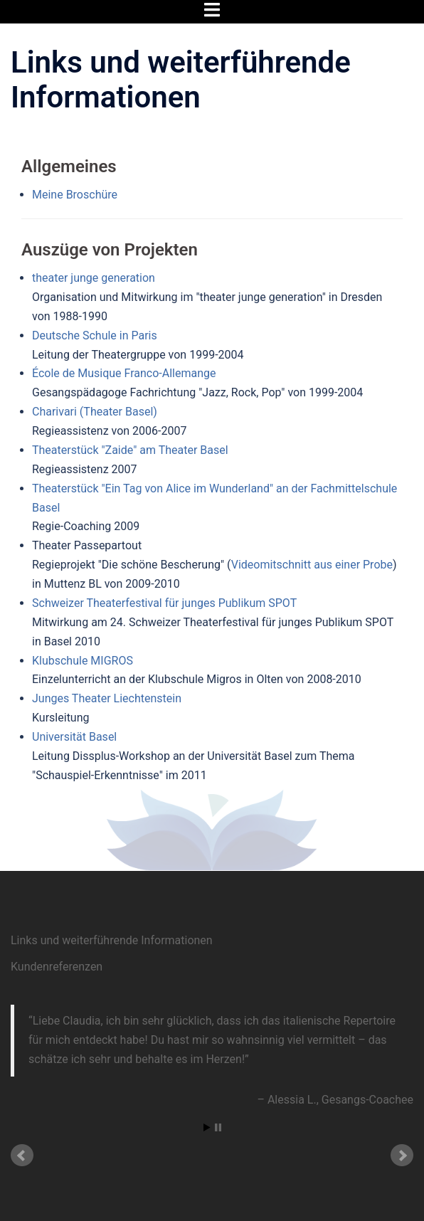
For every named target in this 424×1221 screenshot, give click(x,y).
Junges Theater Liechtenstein (106, 698)
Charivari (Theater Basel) (94, 411)
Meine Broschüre (74, 194)
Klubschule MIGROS (82, 660)
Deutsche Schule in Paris (94, 335)
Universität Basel (74, 737)
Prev (22, 1155)
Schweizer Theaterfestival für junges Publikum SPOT (164, 603)
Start (207, 1127)
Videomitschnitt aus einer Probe (312, 564)
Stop (218, 1127)
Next (402, 1155)
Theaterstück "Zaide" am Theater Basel (130, 450)
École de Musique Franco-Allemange (124, 373)
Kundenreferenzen (56, 966)
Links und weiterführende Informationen (112, 940)
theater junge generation (93, 278)
